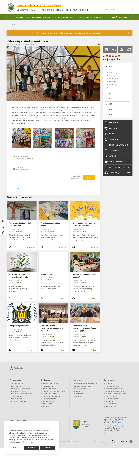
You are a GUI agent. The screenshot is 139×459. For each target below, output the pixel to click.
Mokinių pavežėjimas (49, 398)
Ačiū (89, 177)
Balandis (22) (113, 79)
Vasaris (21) (113, 84)
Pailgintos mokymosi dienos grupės (54, 391)
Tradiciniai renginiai (17, 396)
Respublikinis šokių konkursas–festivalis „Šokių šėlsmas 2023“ (84, 328)
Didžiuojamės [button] (83, 17)
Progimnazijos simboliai (18, 391)
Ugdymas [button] (19, 17)
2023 (110, 104)
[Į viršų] (130, 441)
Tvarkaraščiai (16, 368)
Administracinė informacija (53, 10)
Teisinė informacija (111, 403)
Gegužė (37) (112, 76)
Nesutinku (31, 448)
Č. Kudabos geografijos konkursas (50, 224)
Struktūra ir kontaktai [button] (119, 17)
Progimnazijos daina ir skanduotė (21, 393)
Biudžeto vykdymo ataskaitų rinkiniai (85, 383)
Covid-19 (110, 156)
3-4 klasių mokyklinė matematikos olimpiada (18, 275)
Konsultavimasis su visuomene (115, 391)
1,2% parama (112, 150)
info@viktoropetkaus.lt (114, 425)
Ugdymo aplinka (16, 386)
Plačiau (29, 247)
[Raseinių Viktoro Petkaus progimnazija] (12, 7)
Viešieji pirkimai (79, 393)
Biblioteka (111, 134)
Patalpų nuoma (47, 403)
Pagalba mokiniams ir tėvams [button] (38, 17)
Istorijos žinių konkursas (19, 326)
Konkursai (27, 25)
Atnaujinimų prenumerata (117, 173)
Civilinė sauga (110, 401)
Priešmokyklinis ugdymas (51, 383)
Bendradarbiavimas (17, 398)
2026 (110, 67)
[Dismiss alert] (129, 33)
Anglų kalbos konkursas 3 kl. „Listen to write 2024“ (84, 224)
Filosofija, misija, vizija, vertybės (21, 388)
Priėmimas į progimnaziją (19, 401)
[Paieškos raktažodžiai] (116, 9)
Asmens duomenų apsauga (114, 388)
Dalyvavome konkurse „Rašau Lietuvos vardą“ (21, 224)
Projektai (111, 128)
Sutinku (47, 448)
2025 (110, 93)
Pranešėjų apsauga (112, 396)
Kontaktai (84, 10)
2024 (110, 99)
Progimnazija (71, 10)
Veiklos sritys (22, 10)
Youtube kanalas (114, 161)
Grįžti (17, 188)
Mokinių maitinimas (49, 401)
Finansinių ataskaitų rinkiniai (82, 386)
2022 (110, 109)
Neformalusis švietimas (50, 393)
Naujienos (17, 25)
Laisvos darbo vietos (112, 386)
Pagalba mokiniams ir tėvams (52, 396)
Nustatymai (16, 448)
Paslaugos (35, 10)
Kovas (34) (112, 82)
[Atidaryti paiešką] (130, 9)
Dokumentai (112, 123)
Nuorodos (109, 383)
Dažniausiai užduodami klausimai (116, 393)
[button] (117, 4)
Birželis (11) (113, 73)
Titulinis (9, 25)
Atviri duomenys (111, 406)
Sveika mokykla (113, 139)
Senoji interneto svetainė (117, 167)
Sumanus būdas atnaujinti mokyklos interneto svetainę (102, 442)
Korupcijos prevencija (112, 398)
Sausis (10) (112, 87)
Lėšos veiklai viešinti (80, 388)
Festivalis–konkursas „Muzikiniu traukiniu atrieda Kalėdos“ (52, 328)
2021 (110, 115)
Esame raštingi (47, 274)
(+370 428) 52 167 (115, 423)
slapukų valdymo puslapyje (25, 442)
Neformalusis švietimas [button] (64, 17)
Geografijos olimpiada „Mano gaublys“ (84, 275)
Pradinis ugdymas (48, 386)
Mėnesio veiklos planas (116, 145)
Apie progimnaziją (17, 383)
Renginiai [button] (97, 17)
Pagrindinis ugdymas (49, 388)
